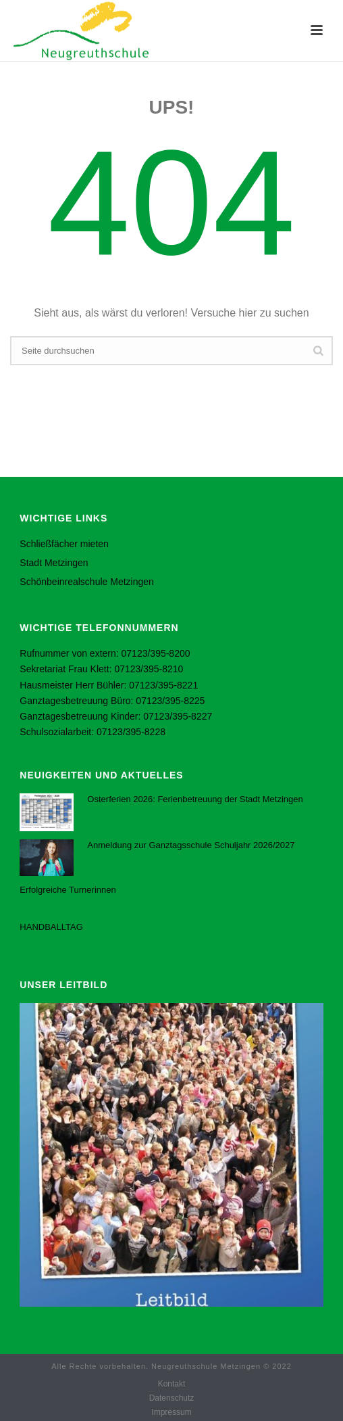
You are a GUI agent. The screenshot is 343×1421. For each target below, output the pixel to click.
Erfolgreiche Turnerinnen (67, 890)
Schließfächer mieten (64, 543)
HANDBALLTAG (51, 927)
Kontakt (172, 1384)
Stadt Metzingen (54, 562)
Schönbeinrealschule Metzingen (86, 581)
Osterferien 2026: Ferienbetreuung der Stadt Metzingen (194, 799)
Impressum (171, 1412)
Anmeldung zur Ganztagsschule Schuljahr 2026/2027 (190, 845)
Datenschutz (171, 1398)
